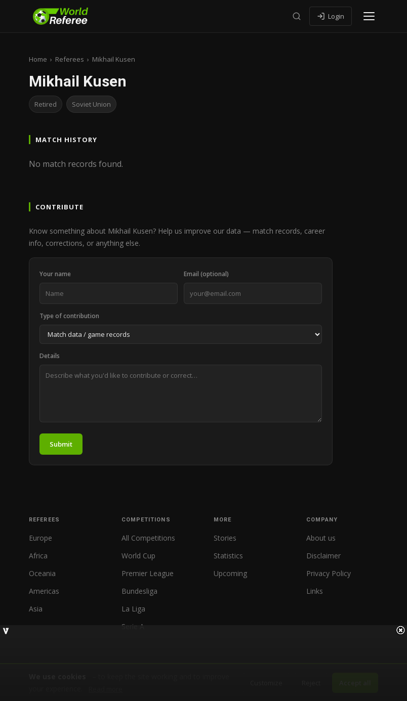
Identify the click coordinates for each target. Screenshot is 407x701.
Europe (40, 538)
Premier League (147, 573)
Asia (36, 609)
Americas (44, 591)
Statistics (228, 555)
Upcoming (230, 573)
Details (49, 356)
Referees (69, 59)
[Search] (296, 16)
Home (38, 59)
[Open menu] (369, 16)
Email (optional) (206, 274)
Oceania (42, 573)
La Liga (133, 609)
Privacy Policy (328, 573)
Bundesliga (139, 591)
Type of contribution (69, 316)
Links (314, 591)
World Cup (138, 555)
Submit (61, 444)
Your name (55, 274)
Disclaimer (323, 555)
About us (321, 538)
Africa (38, 555)
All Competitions (148, 538)
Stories (225, 538)
